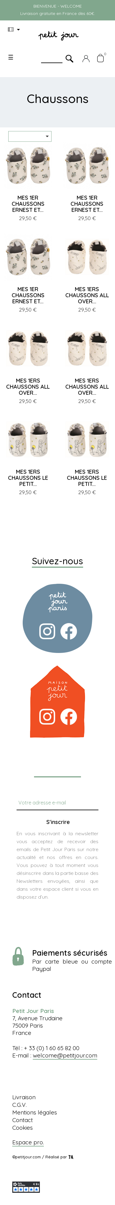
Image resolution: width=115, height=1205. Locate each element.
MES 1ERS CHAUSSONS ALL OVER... (87, 295)
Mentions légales (34, 1112)
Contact (22, 1120)
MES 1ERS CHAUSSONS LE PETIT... (28, 477)
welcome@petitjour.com (65, 1055)
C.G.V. (19, 1104)
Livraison (24, 1097)
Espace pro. (28, 1142)
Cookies (22, 1127)
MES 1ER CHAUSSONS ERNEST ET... (28, 203)
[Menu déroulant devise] (15, 29)
